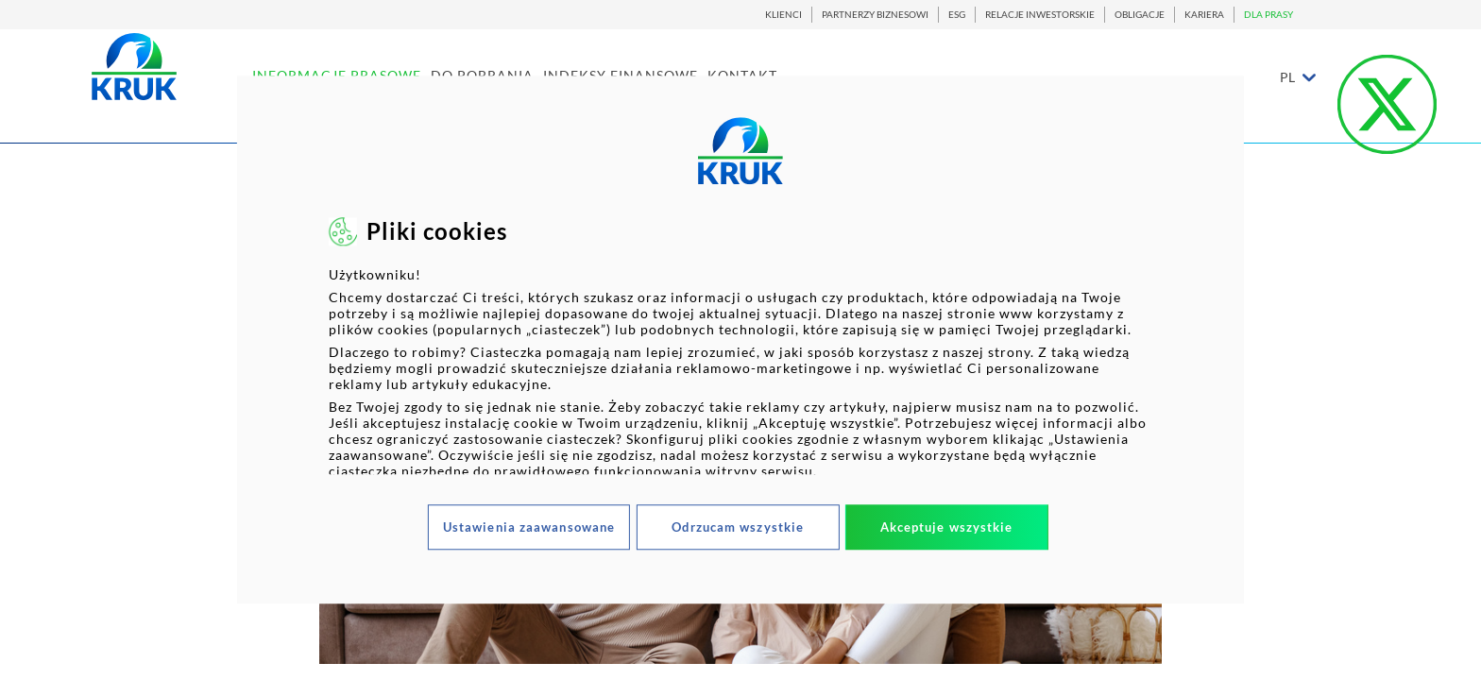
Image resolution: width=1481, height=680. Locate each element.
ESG (956, 14)
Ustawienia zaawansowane (529, 527)
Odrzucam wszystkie (738, 527)
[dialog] (740, 340)
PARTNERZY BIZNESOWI (875, 14)
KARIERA (1204, 14)
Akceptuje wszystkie (946, 527)
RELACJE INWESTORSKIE (1040, 14)
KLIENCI (783, 14)
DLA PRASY (1268, 14)
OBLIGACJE (1140, 14)
